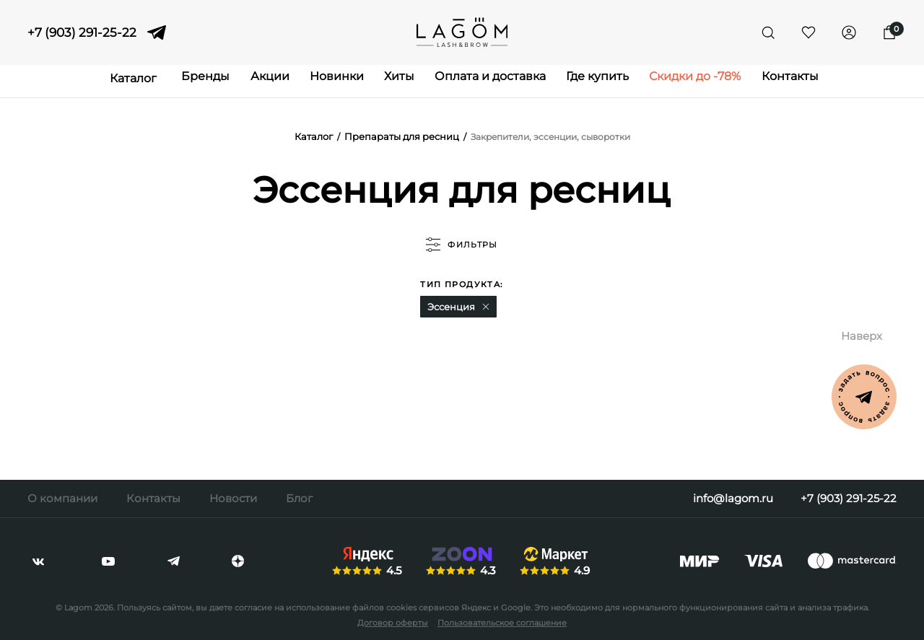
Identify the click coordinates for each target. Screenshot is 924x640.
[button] (485, 307)
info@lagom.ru (729, 498)
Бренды (176, 84)
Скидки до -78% (716, 84)
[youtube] (108, 561)
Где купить (610, 84)
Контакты (819, 84)
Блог (299, 498)
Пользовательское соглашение (502, 623)
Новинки (324, 84)
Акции (248, 84)
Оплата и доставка (494, 84)
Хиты (395, 84)
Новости (233, 498)
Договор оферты (392, 623)
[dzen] (238, 561)
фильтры (461, 245)
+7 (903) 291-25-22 (81, 33)
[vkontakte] (38, 561)
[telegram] (156, 32)
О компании (62, 498)
